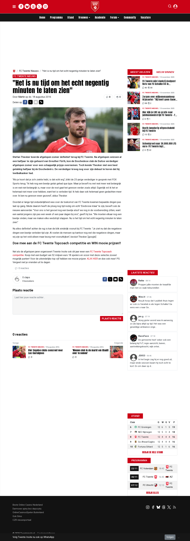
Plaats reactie (111, 318)
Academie (100, 17)
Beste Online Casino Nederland (28, 505)
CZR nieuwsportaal (22, 520)
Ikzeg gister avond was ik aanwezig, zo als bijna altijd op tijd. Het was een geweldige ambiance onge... (151, 323)
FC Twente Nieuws (29, 71)
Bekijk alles (152, 492)
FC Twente (148, 476)
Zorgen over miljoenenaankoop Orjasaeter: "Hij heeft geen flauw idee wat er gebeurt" (158, 98)
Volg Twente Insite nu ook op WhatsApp (33, 537)
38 (144, 103)
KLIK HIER (92, 258)
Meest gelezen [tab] (140, 72)
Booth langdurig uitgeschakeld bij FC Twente (158, 129)
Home (42, 17)
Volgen (170, 537)
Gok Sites (17, 516)
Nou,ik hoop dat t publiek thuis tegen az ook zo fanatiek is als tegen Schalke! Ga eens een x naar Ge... (152, 304)
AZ (171, 476)
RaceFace (143, 336)
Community (130, 17)
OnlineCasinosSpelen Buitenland (28, 512)
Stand (70, 17)
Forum (113, 17)
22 (149, 150)
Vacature (146, 17)
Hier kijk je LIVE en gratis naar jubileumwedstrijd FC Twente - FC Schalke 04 (159, 114)
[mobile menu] (14, 6)
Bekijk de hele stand (152, 452)
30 (150, 88)
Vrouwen (83, 17)
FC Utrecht (148, 485)
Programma (56, 17)
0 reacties (22, 268)
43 (144, 88)
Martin (21, 96)
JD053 (142, 355)
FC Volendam (146, 468)
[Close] (179, 537)
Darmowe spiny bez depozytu (27, 508)
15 (144, 134)
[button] (170, 6)
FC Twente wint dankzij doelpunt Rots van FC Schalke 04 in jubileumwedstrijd (159, 82)
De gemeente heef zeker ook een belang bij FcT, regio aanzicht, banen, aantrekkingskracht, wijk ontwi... (150, 343)
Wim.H (142, 297)
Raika (141, 280)
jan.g (141, 316)
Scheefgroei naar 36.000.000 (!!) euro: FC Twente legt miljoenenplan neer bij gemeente (159, 145)
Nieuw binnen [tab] (165, 72)
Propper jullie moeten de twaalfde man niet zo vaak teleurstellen (150, 286)
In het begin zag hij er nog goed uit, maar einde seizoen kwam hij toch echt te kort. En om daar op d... (151, 362)
